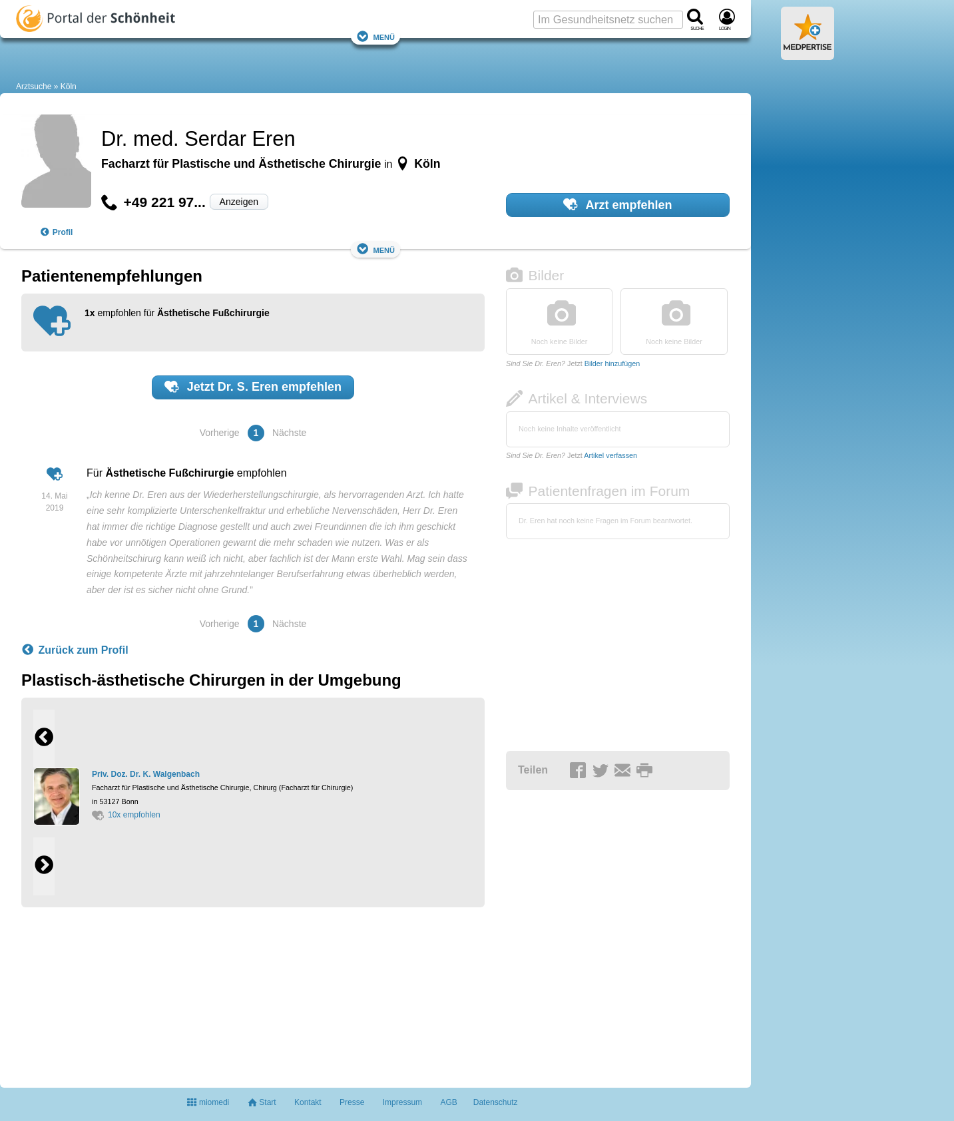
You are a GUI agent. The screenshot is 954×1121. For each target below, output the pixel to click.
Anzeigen (239, 201)
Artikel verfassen (610, 455)
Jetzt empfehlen (253, 386)
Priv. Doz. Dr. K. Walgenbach (146, 774)
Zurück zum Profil (74, 650)
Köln (69, 86)
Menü (375, 36)
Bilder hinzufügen (612, 363)
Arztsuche (33, 86)
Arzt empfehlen (617, 204)
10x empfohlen (126, 814)
